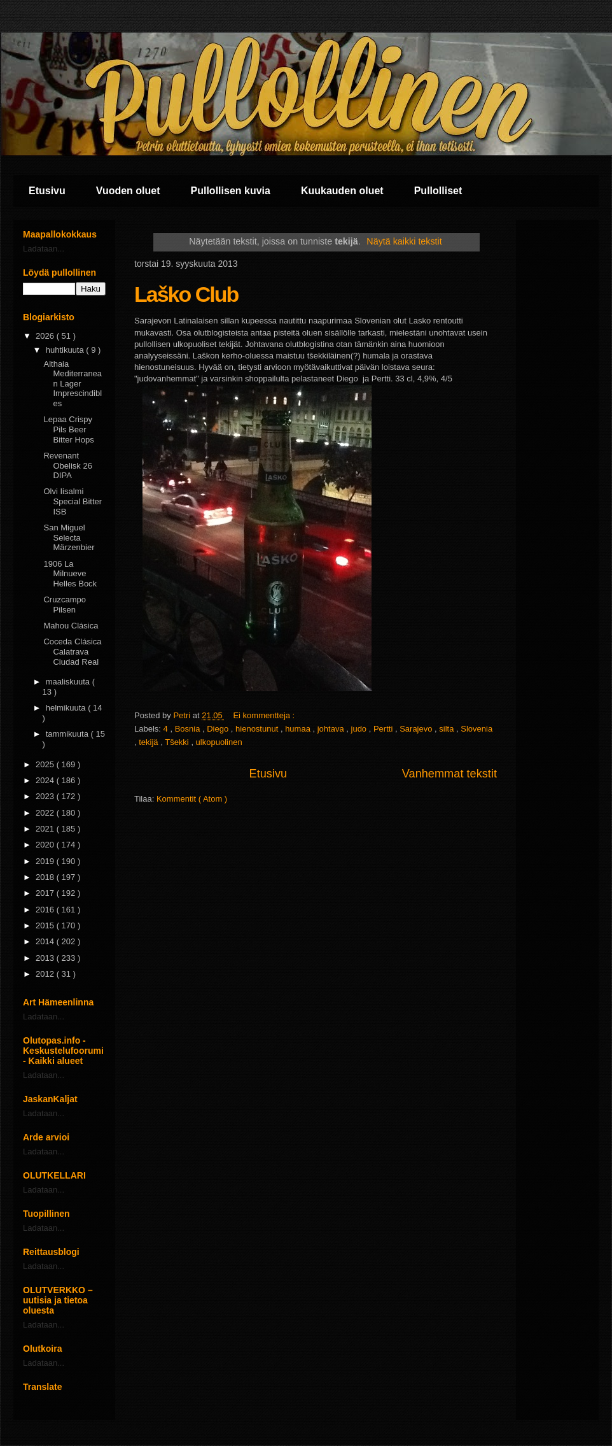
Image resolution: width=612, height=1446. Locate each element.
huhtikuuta (66, 350)
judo (360, 729)
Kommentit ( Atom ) (191, 799)
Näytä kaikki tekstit (404, 241)
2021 (46, 828)
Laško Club (186, 294)
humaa (298, 729)
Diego (219, 729)
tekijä (149, 742)
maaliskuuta (69, 681)
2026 (46, 336)
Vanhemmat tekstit (449, 773)
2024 (46, 780)
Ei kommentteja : (264, 715)
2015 (46, 925)
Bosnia (188, 729)
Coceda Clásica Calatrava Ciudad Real (72, 651)
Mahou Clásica (70, 625)
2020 (46, 844)
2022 (46, 813)
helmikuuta (67, 707)
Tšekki (178, 742)
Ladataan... (43, 248)
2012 (46, 974)
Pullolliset (438, 190)
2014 (46, 941)
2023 (46, 796)
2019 (46, 861)
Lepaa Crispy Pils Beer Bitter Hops (68, 429)
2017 (46, 893)
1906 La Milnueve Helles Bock (70, 573)
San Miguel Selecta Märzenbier (68, 537)
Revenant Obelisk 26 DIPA (67, 465)
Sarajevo (417, 729)
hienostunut (258, 729)
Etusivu (47, 190)
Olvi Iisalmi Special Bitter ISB (72, 501)
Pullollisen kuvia (230, 190)
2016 (46, 909)
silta (447, 729)
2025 (46, 764)
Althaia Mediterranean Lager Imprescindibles (72, 383)
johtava (332, 729)
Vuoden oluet (128, 190)
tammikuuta (68, 734)
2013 (46, 958)
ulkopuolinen (219, 742)
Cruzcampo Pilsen (64, 604)
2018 (46, 877)
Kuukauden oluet (342, 190)
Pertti (384, 729)
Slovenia (476, 729)
